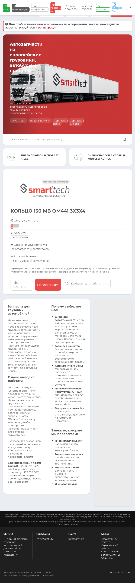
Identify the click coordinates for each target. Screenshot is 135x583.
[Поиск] (124, 139)
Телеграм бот (117, 7)
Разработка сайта (120, 572)
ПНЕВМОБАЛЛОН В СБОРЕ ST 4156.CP (40, 157)
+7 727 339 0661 (45, 538)
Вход (5, 8)
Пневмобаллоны (40, 120)
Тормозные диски (60, 122)
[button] (87, 283)
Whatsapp (102, 8)
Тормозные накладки (76, 122)
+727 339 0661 (30, 472)
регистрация (47, 27)
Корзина (55, 8)
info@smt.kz (76, 538)
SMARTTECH (18, 120)
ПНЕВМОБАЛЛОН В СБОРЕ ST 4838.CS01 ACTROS (106, 157)
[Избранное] (40, 8)
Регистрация (20, 8)
